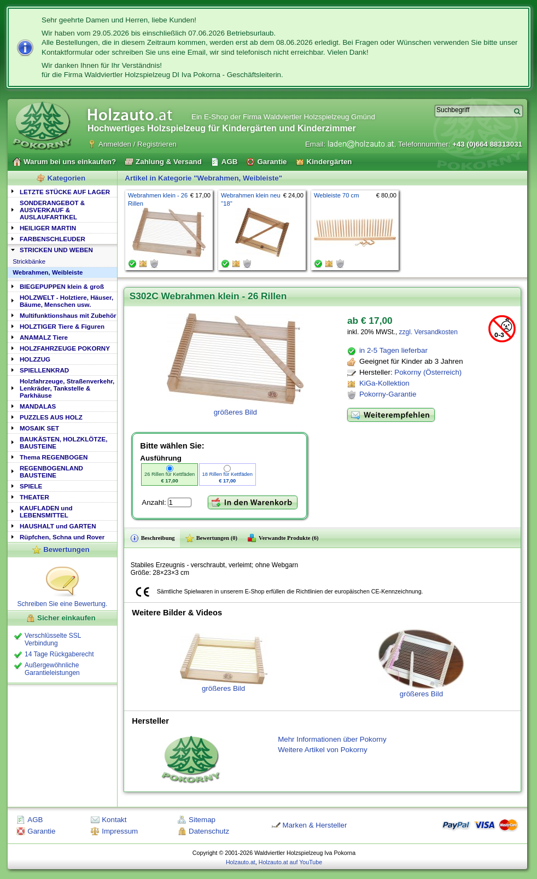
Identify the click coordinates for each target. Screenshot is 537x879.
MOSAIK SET (39, 428)
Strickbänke (29, 261)
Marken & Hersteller (315, 825)
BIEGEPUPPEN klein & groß (62, 286)
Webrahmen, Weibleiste (48, 272)
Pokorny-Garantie (387, 394)
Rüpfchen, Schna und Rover (62, 536)
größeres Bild (223, 662)
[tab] (62, 191)
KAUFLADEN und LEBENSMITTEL (46, 511)
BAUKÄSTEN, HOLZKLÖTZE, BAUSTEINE (63, 442)
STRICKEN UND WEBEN (56, 249)
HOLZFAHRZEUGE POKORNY (65, 348)
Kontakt (114, 820)
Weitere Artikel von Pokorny (322, 750)
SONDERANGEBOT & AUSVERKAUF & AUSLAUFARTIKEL (52, 209)
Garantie (41, 831)
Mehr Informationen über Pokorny (332, 739)
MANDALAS (38, 406)
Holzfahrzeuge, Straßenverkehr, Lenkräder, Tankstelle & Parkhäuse (67, 388)
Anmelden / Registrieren (137, 144)
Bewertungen (66, 549)
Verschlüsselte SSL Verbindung (53, 639)
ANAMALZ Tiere (44, 337)
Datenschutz (209, 831)
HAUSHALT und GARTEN (58, 525)
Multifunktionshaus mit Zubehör (68, 315)
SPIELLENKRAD (44, 370)
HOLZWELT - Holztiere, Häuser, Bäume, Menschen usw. (66, 301)
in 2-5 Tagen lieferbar (393, 350)
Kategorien (67, 178)
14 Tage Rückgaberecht (59, 654)
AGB (35, 820)
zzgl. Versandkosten (428, 332)
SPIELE (31, 486)
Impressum (120, 831)
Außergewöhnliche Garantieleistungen (52, 669)
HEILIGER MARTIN (48, 227)
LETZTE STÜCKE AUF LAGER (65, 191)
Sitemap (202, 820)
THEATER (34, 496)
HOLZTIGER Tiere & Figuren (62, 326)
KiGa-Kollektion (384, 383)
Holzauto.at (240, 862)
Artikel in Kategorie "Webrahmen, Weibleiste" (203, 178)
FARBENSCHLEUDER (52, 238)
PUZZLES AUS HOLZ (51, 417)
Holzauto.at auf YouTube (290, 862)
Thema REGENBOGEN (53, 457)
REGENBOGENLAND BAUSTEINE (51, 471)
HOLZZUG (35, 359)
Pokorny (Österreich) (428, 372)
